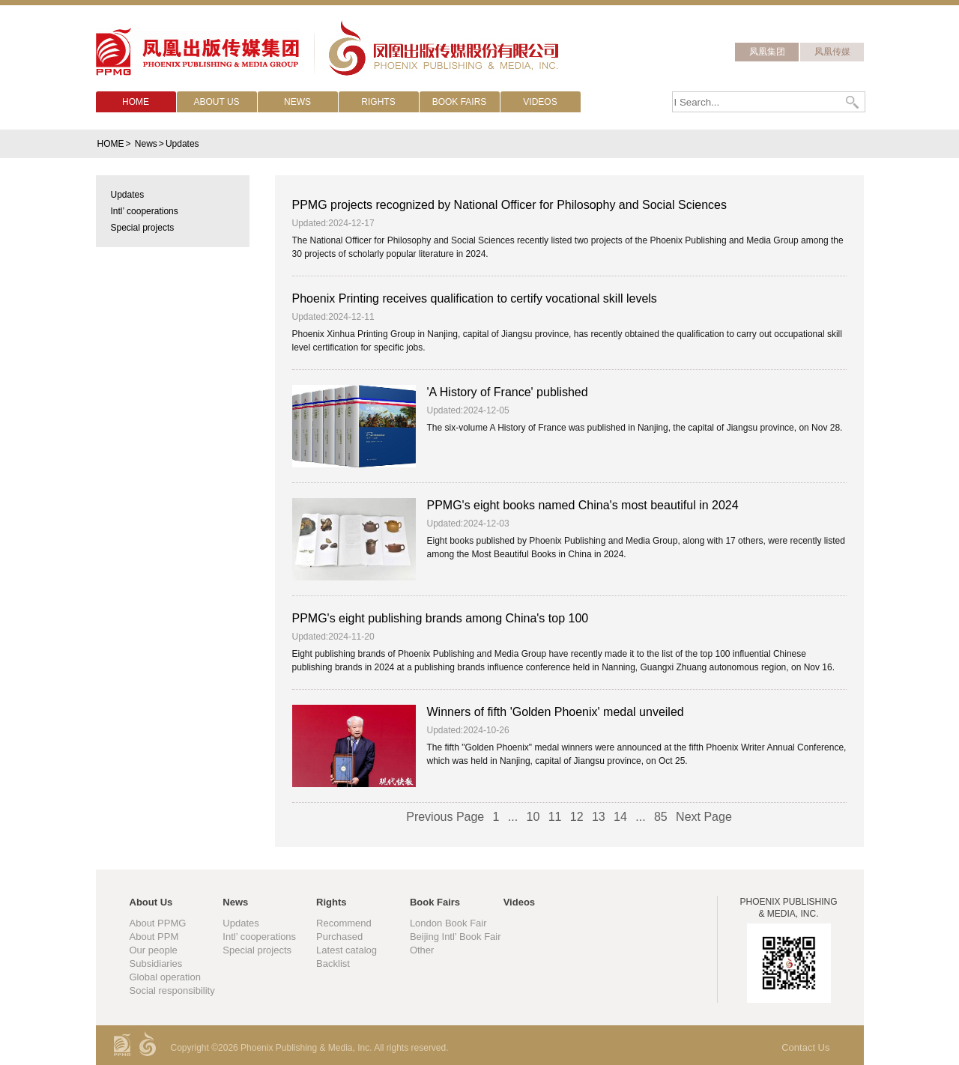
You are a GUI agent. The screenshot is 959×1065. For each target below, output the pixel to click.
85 (661, 816)
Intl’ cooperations (259, 936)
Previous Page (445, 816)
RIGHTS (378, 102)
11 (555, 816)
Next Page (704, 816)
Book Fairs (435, 902)
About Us (151, 902)
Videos (519, 902)
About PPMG (158, 923)
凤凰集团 (767, 51)
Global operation (165, 977)
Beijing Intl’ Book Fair (455, 936)
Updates (182, 144)
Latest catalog (346, 950)
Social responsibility (172, 990)
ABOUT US (216, 102)
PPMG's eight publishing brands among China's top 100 (440, 618)
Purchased (339, 936)
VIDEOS (540, 102)
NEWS (297, 102)
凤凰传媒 (832, 51)
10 (533, 816)
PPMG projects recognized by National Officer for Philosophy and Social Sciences (509, 204)
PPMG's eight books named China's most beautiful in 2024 (583, 505)
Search (853, 102)
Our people (154, 950)
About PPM (154, 936)
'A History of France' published (507, 392)
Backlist (333, 963)
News (146, 144)
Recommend (344, 923)
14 (620, 816)
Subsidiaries (156, 963)
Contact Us (805, 1047)
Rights (331, 902)
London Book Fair (448, 923)
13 (598, 816)
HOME (135, 102)
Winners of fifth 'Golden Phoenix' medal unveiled (555, 712)
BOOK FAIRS (459, 102)
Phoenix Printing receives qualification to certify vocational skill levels (474, 298)
